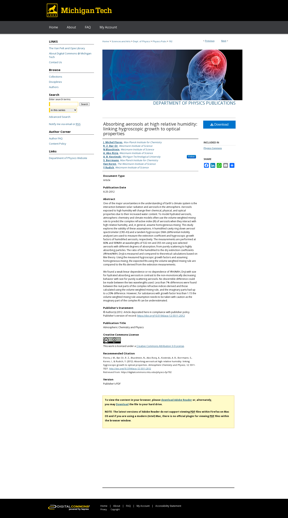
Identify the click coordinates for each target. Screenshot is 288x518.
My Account (143, 506)
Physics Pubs (159, 41)
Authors (54, 87)
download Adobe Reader (176, 400)
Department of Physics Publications (194, 103)
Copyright (115, 509)
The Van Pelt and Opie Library (67, 48)
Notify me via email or (65, 124)
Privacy (103, 509)
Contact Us (55, 62)
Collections (55, 76)
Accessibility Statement (168, 506)
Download (219, 124)
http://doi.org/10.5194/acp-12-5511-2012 (130, 368)
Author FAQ (56, 138)
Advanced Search (59, 117)
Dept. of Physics (141, 41)
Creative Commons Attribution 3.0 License (160, 346)
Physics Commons (213, 148)
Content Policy (57, 143)
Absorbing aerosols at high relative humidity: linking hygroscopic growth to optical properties (150, 128)
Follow (191, 156)
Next (223, 40)
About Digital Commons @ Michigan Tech (70, 55)
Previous (209, 40)
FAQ (128, 506)
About (116, 506)
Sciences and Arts (121, 41)
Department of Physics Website (68, 158)
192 (170, 41)
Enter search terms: (60, 99)
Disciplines (55, 82)
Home (105, 41)
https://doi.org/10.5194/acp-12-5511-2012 (161, 315)
